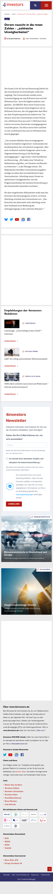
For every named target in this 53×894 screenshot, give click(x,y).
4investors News (11, 794)
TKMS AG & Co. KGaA (32, 376)
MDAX (7, 841)
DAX (7, 838)
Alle (46, 5)
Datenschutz (45, 874)
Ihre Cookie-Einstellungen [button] (27, 879)
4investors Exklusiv (12, 788)
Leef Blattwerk (31, 351)
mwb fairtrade (10, 804)
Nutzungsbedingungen (24, 495)
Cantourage (30, 323)
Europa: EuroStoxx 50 (13, 863)
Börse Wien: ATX (11, 860)
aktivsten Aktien (20, 771)
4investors (7, 14)
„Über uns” (40, 730)
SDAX (7, 844)
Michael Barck (34, 39)
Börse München (11, 801)
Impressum (35, 874)
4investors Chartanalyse (14, 791)
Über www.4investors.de (20, 874)
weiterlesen (10, 340)
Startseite (6, 874)
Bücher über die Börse (13, 784)
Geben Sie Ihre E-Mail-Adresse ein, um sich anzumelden (24, 437)
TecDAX (8, 848)
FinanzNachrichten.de (13, 797)
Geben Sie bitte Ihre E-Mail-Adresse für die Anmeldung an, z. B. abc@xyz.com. (25, 452)
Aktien (14, 14)
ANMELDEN (14, 504)
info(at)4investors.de (19, 743)
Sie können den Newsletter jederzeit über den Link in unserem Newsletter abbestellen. (25, 468)
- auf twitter (42, 39)
